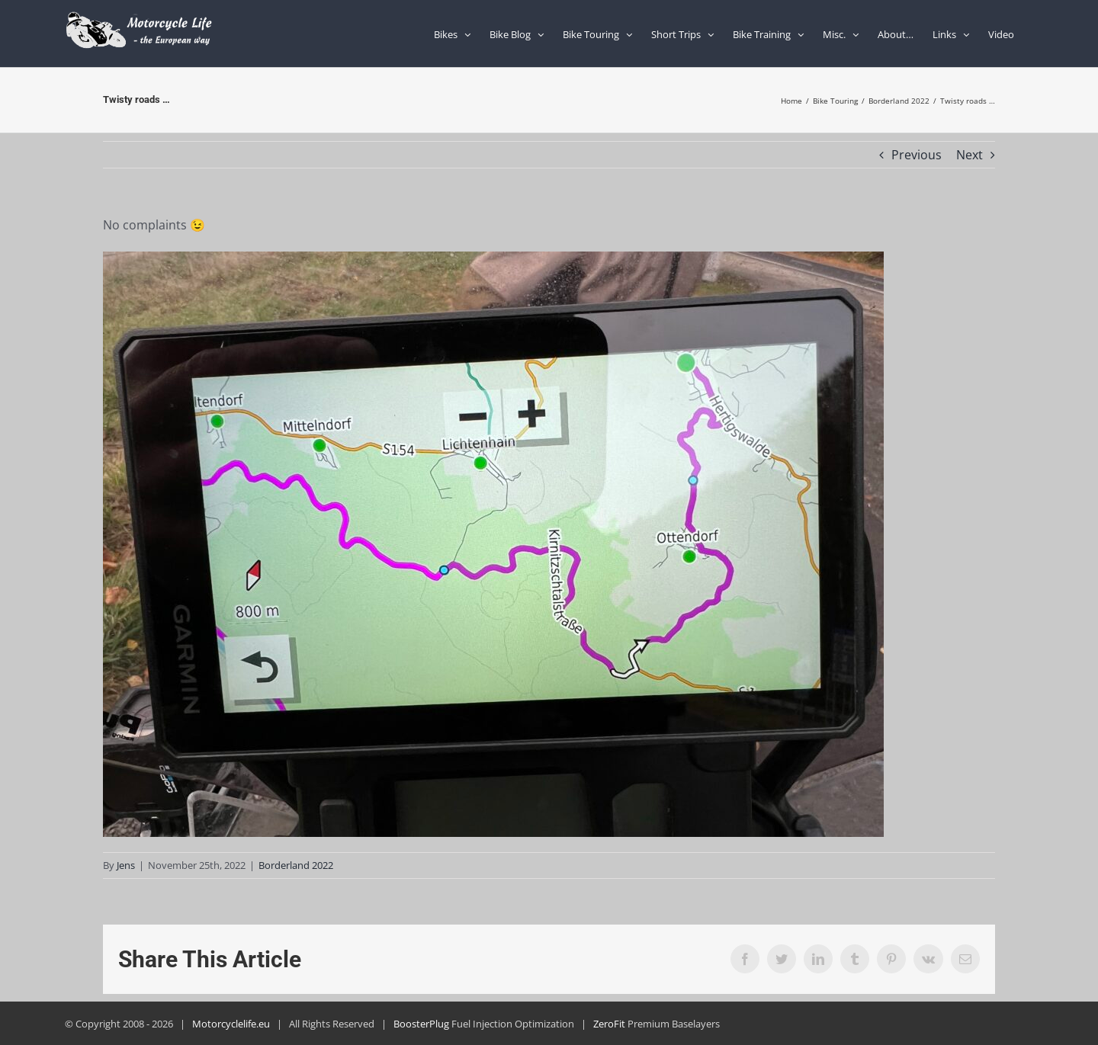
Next (969, 154)
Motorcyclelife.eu (231, 1024)
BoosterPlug (421, 1024)
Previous (916, 154)
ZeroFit (609, 1024)
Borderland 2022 (295, 865)
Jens (126, 865)
